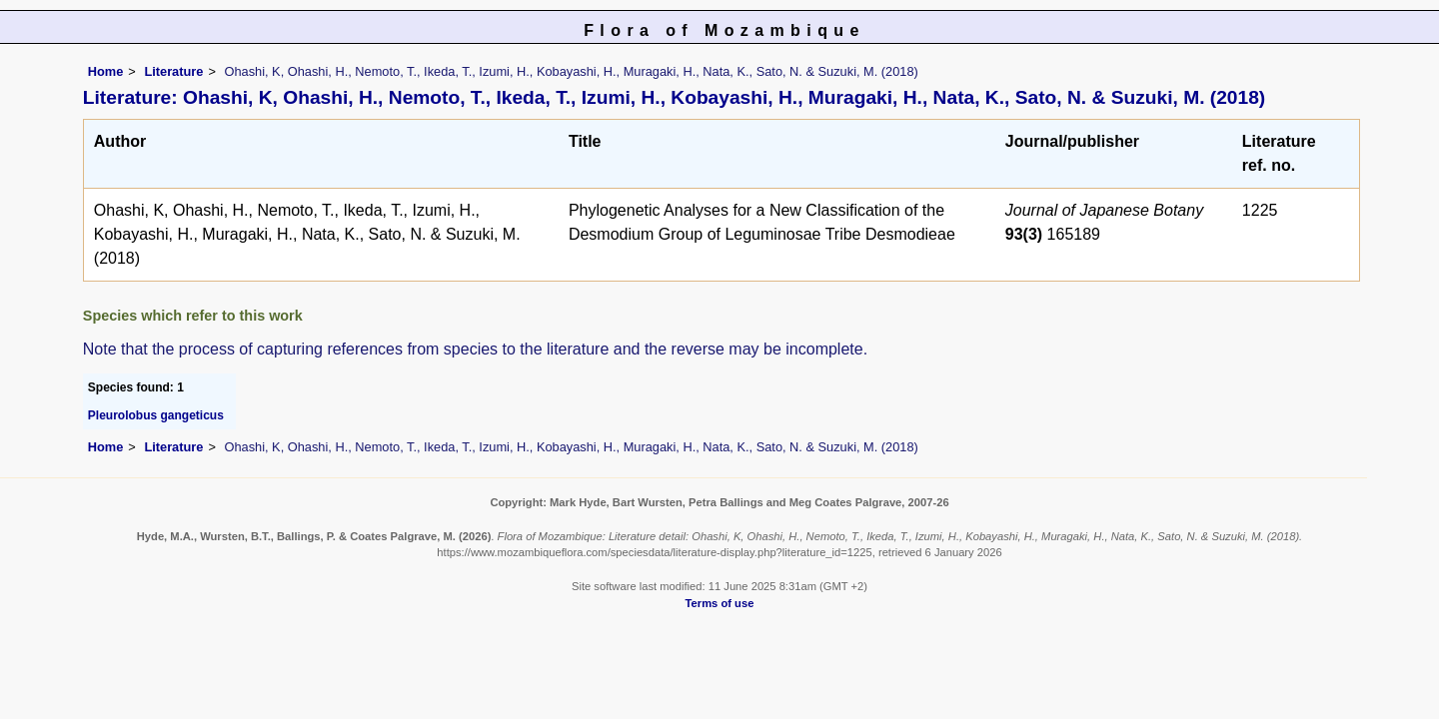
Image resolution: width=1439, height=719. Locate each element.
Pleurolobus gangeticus (156, 415)
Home (106, 71)
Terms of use (720, 603)
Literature (173, 71)
